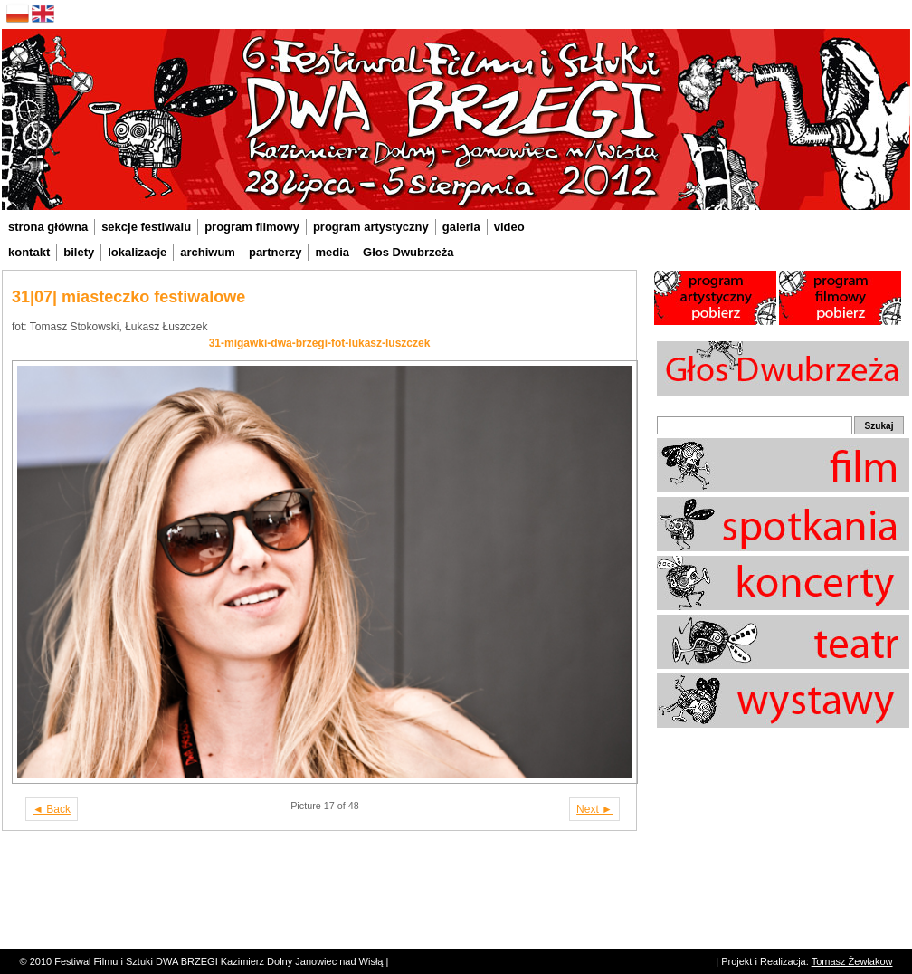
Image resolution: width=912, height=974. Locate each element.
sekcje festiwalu (146, 227)
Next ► (594, 809)
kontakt (29, 252)
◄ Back (52, 809)
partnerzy (275, 252)
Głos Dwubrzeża (408, 252)
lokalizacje (137, 252)
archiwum (207, 252)
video (509, 227)
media (332, 252)
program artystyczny (371, 227)
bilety (78, 252)
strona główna (48, 227)
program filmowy (251, 227)
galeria (461, 227)
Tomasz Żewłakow (852, 961)
